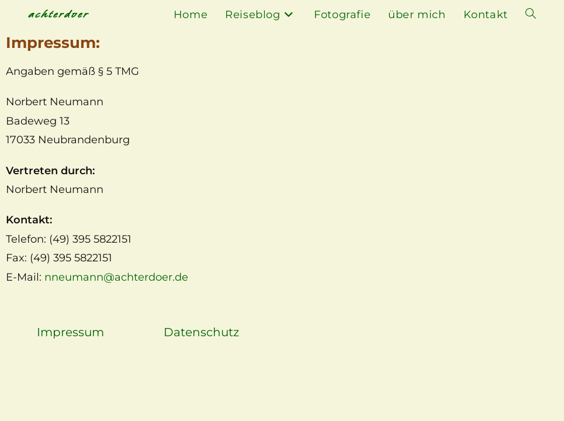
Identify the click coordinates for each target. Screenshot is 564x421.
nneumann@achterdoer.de (116, 277)
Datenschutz (201, 332)
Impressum (70, 332)
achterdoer (58, 14)
